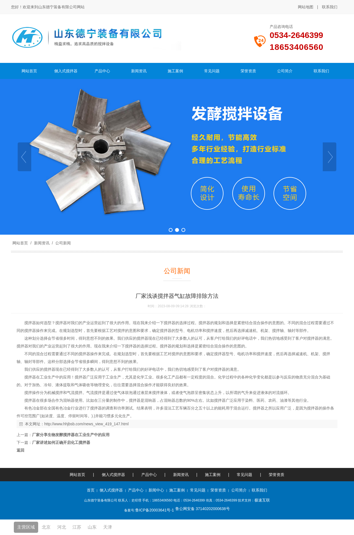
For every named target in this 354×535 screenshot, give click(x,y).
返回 (20, 450)
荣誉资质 (276, 474)
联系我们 (329, 7)
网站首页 (20, 243)
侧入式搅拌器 (113, 474)
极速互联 (262, 500)
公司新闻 (62, 243)
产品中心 (149, 474)
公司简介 (239, 490)
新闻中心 (156, 490)
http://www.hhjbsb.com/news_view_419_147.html (86, 424)
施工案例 (213, 474)
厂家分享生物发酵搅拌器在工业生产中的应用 (71, 434)
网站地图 (305, 7)
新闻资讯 (42, 243)
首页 (91, 490)
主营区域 (26, 527)
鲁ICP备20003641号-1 (154, 510)
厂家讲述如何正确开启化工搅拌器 (61, 442)
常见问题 (244, 474)
